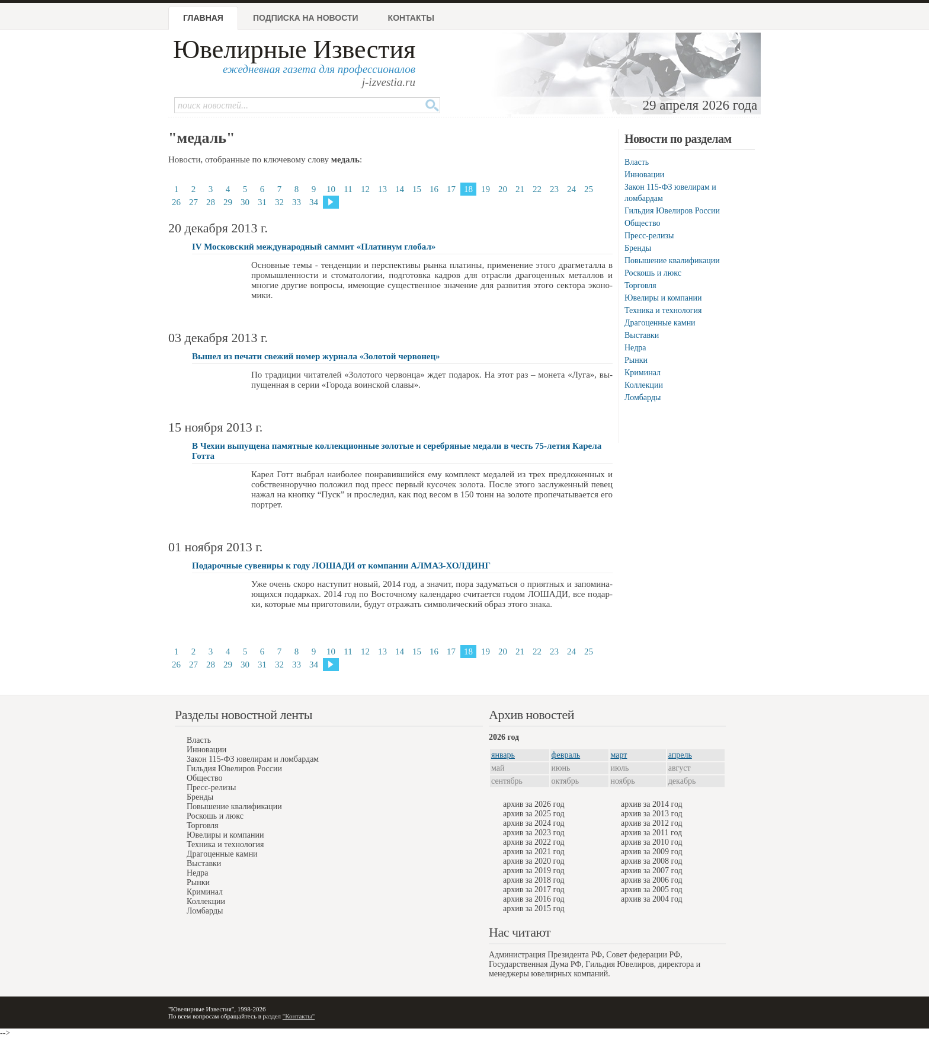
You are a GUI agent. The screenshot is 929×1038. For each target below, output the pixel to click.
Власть (636, 162)
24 (571, 189)
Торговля (640, 285)
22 (537, 189)
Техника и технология (662, 310)
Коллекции (643, 385)
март (619, 754)
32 (279, 202)
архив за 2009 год (652, 851)
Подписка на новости (305, 18)
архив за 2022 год (534, 842)
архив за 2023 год (534, 832)
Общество (642, 223)
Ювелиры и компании (662, 297)
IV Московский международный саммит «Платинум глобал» (313, 246)
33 (296, 202)
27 (193, 202)
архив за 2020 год (534, 861)
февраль (566, 754)
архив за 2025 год (534, 813)
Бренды (637, 248)
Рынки (636, 360)
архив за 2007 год (652, 870)
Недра (635, 347)
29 (227, 202)
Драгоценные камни (660, 322)
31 (262, 202)
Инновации (644, 174)
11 (348, 189)
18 (468, 189)
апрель (680, 754)
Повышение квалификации (672, 260)
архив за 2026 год (534, 804)
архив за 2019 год (534, 870)
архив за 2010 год (652, 842)
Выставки (641, 335)
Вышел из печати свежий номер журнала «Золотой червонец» (316, 356)
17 (451, 189)
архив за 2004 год (652, 899)
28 (210, 202)
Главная (203, 18)
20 (502, 189)
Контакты (411, 18)
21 (519, 189)
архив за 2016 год (534, 899)
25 (588, 189)
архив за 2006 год (652, 880)
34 (313, 202)
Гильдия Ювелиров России (672, 210)
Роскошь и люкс (652, 273)
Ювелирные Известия (294, 49)
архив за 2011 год (651, 832)
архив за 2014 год (652, 804)
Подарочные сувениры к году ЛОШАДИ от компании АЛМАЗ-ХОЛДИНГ (341, 565)
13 (382, 189)
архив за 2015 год (534, 908)
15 (416, 189)
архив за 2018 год (534, 880)
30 (245, 202)
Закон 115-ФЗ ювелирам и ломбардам (253, 759)
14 (399, 189)
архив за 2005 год (652, 889)
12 (365, 189)
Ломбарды (642, 397)
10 (330, 189)
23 (554, 189)
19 (485, 189)
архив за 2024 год (534, 823)
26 (176, 202)
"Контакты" (299, 1016)
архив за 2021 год (534, 851)
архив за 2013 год (652, 813)
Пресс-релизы (649, 235)
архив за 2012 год (652, 823)
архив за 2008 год (652, 861)
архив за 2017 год (534, 889)
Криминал (642, 372)
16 (434, 189)
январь (503, 754)
